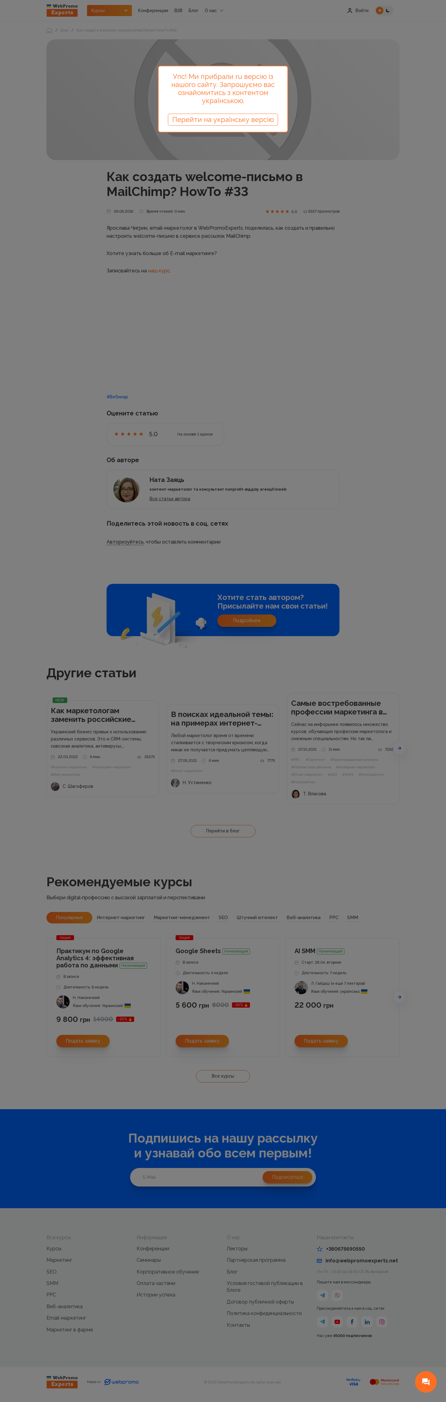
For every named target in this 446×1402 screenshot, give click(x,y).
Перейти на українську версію (223, 119)
